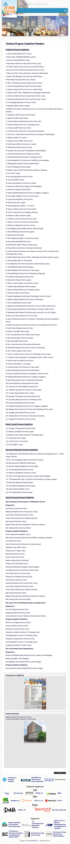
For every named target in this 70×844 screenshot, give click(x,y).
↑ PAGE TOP (59, 773)
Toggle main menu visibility (65, 11)
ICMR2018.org (34, 841)
